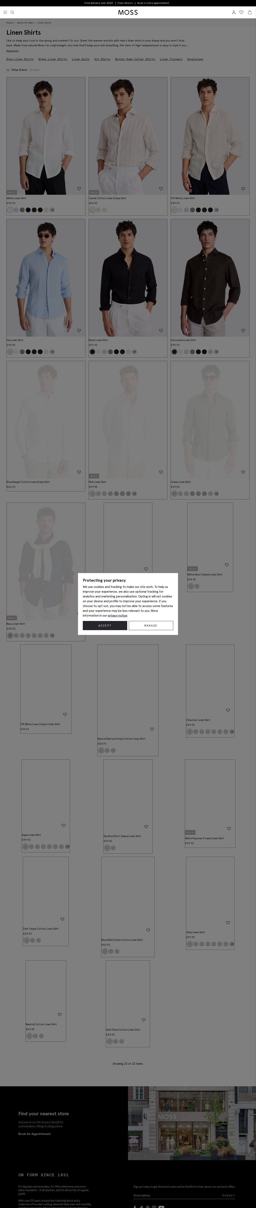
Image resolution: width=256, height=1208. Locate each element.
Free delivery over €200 (99, 3)
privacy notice (117, 615)
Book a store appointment (153, 3)
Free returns (125, 3)
